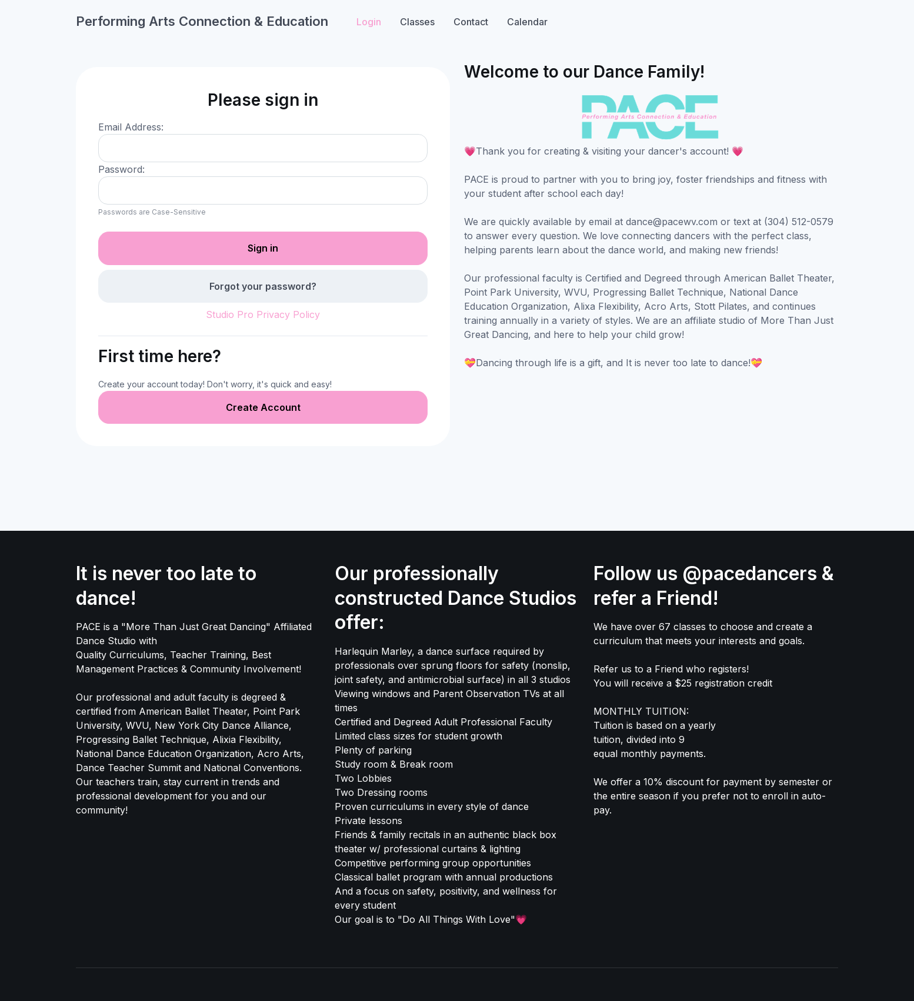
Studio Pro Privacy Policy (263, 314)
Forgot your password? (262, 286)
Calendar (527, 22)
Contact (470, 22)
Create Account (263, 407)
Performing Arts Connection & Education (202, 21)
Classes (417, 22)
